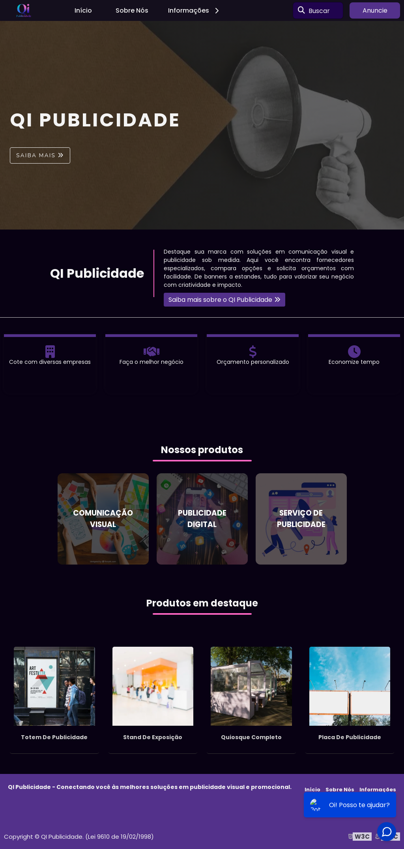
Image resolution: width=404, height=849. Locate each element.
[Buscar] (301, 10)
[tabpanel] (202, 125)
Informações (194, 10)
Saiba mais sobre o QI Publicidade (220, 299)
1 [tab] (202, 220)
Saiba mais (36, 155)
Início (83, 10)
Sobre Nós (132, 10)
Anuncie (375, 10)
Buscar (319, 10)
